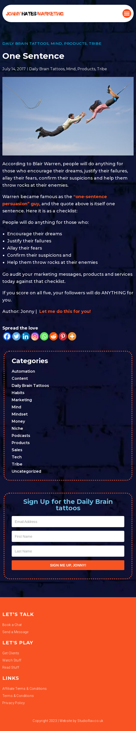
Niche (17, 428)
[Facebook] (7, 336)
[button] (126, 13)
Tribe (95, 43)
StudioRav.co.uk (90, 721)
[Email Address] (68, 521)
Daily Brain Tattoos (25, 43)
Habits (18, 393)
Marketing (22, 400)
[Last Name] (68, 551)
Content (20, 378)
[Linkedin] (25, 336)
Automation (23, 371)
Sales (17, 450)
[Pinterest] (63, 336)
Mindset (20, 414)
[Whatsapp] (44, 336)
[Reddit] (53, 336)
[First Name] (68, 536)
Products (75, 43)
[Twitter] (16, 336)
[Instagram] (35, 336)
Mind (56, 43)
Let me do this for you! (65, 311)
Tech (17, 457)
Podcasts (21, 435)
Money (18, 421)
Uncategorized (26, 471)
